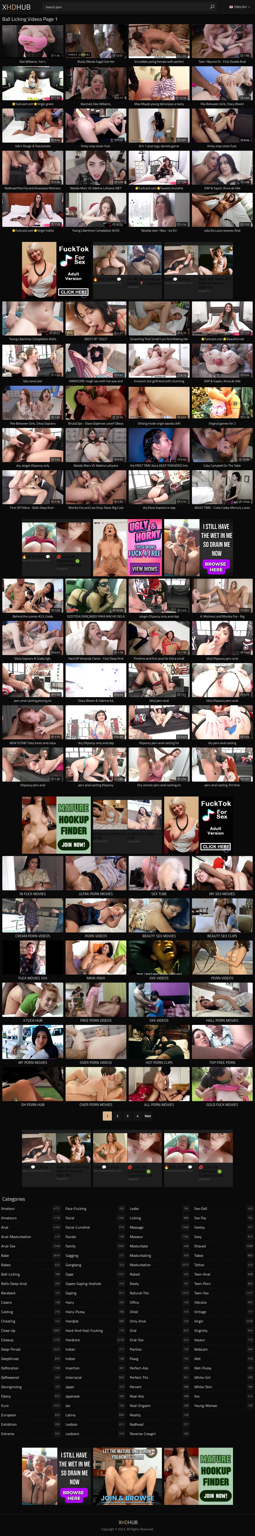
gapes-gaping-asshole (95, 1283)
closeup (31, 1339)
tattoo (224, 1264)
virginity (224, 1330)
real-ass (160, 1396)
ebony (31, 1396)
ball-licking (31, 1274)
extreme (31, 1433)
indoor (95, 1358)
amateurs (31, 1217)
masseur (160, 1236)
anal (31, 1227)
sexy (224, 1236)
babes (31, 1264)
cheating (31, 1321)
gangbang (95, 1264)
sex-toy (224, 1217)
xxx (224, 1396)
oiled (160, 1311)
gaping (95, 1292)
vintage (224, 1311)
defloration (31, 1368)
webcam (224, 1349)
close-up (31, 1330)
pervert (160, 1386)
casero (31, 1302)
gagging (95, 1255)
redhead (160, 1424)
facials (95, 1236)
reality (160, 1414)
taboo (224, 1255)
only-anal (160, 1321)
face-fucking (95, 1208)
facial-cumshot (95, 1227)
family (95, 1246)
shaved (224, 1246)
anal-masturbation (31, 1236)
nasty (160, 1283)
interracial (95, 1377)
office (160, 1302)
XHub (16, 6)
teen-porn (224, 1283)
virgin (224, 1321)
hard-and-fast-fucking (95, 1330)
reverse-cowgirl (160, 1433)
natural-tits (160, 1292)
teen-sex (224, 1292)
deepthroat (31, 1358)
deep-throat (31, 1349)
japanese (95, 1396)
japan (95, 1386)
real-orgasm (160, 1405)
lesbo (160, 1208)
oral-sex (160, 1339)
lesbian (95, 1424)
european (31, 1414)
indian (95, 1349)
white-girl (224, 1377)
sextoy (224, 1227)
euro (31, 1405)
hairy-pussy (95, 1311)
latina (95, 1414)
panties (160, 1349)
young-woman (224, 1405)
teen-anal (224, 1274)
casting (31, 1311)
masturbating (160, 1255)
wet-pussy (224, 1368)
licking (160, 1217)
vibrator (224, 1302)
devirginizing (31, 1386)
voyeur (224, 1339)
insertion (95, 1368)
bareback (31, 1292)
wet (224, 1358)
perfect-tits (160, 1377)
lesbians (95, 1433)
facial (95, 1217)
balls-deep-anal (31, 1283)
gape (95, 1274)
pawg (160, 1358)
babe (31, 1255)
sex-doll (224, 1208)
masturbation (160, 1264)
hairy (95, 1302)
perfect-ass (160, 1368)
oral (160, 1330)
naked (160, 1274)
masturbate (160, 1246)
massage (160, 1227)
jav (95, 1405)
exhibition (31, 1424)
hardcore (95, 1339)
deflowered (31, 1377)
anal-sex (31, 1246)
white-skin (224, 1386)
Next (148, 1115)
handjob (95, 1321)
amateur (31, 1208)
